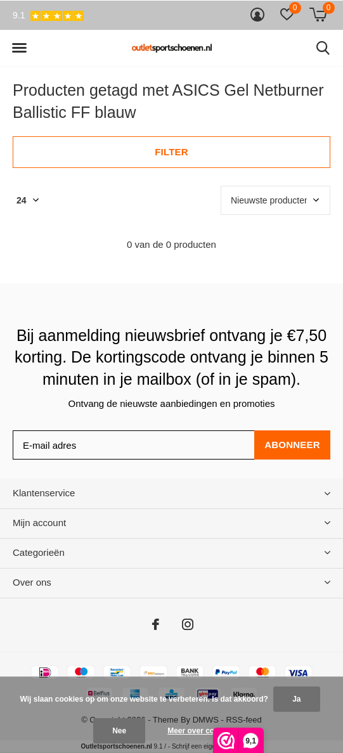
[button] (19, 48)
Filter (171, 151)
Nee (119, 730)
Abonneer (292, 444)
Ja (296, 699)
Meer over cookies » (203, 730)
